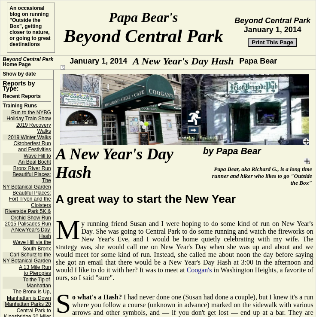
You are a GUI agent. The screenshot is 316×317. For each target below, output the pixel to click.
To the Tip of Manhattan (37, 289)
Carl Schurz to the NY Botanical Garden (27, 264)
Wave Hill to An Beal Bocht (34, 165)
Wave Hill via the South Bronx (32, 252)
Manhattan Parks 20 (28, 311)
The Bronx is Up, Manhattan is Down (29, 301)
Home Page (28, 61)
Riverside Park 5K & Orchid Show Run (28, 221)
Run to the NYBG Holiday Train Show (28, 122)
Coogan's (199, 276)
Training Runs (20, 112)
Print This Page (272, 42)
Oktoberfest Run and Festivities (32, 153)
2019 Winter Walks (29, 144)
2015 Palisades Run (28, 230)
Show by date (19, 80)
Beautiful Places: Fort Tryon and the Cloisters (30, 205)
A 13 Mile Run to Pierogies (35, 277)
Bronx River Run (32, 175)
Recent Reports (22, 103)
